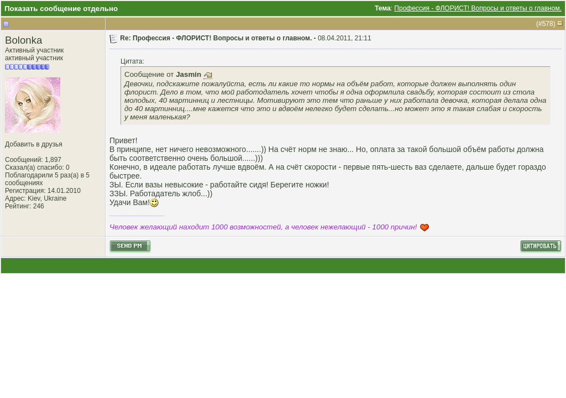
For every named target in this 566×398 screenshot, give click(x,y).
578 (547, 24)
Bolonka (23, 40)
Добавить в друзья (33, 144)
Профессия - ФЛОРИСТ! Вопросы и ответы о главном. (478, 8)
